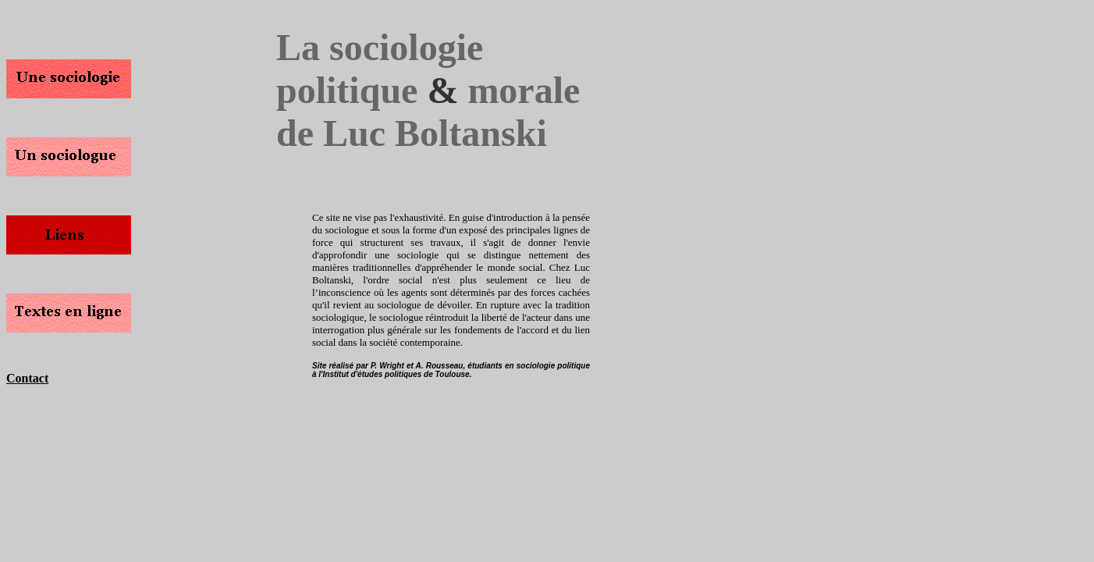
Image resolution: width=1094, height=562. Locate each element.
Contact (27, 378)
